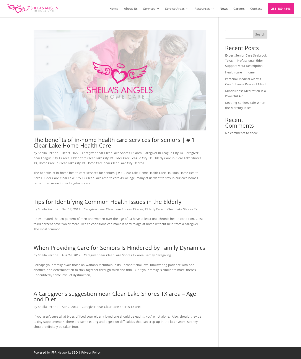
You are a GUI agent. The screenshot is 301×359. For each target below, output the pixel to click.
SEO (75, 352)
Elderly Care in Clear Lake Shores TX (171, 209)
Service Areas (175, 9)
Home (113, 9)
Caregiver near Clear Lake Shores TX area (112, 153)
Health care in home (240, 72)
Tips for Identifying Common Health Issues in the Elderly (107, 202)
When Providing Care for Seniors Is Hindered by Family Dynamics (119, 248)
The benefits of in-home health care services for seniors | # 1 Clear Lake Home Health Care (114, 142)
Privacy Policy (91, 352)
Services (149, 9)
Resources (202, 9)
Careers (239, 9)
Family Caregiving (158, 255)
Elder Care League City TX (133, 158)
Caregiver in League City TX (163, 153)
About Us (131, 9)
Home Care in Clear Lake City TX (62, 163)
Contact (256, 9)
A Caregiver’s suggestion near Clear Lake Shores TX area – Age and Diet (115, 296)
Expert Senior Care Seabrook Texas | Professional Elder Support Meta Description (246, 60)
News (224, 9)
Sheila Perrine (48, 153)
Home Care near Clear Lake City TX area (115, 163)
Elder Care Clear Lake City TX (92, 158)
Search (260, 34)
